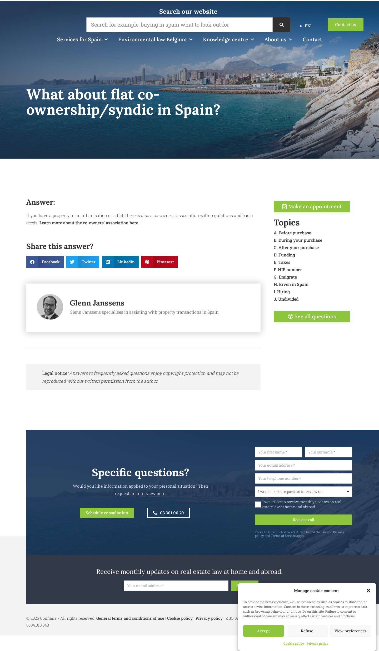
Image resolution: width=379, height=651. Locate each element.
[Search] (281, 24)
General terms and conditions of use (130, 620)
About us (278, 39)
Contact (312, 39)
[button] (368, 590)
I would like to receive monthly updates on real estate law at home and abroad (324, 505)
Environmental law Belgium (155, 39)
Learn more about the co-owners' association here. (88, 242)
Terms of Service (305, 537)
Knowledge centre (228, 39)
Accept (263, 630)
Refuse (307, 630)
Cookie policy (293, 643)
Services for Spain (82, 39)
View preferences (351, 630)
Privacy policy (317, 643)
